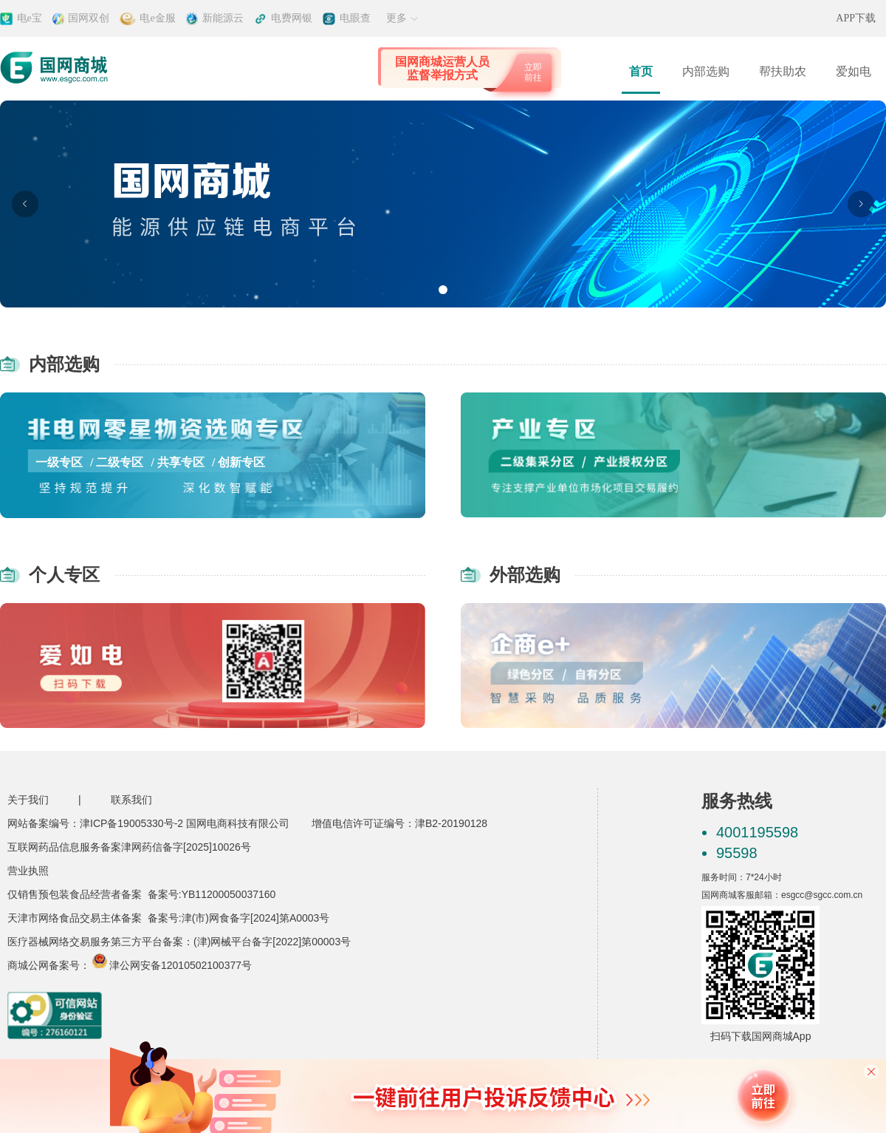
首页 (641, 71)
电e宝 (29, 18)
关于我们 (28, 800)
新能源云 (223, 18)
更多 (402, 18)
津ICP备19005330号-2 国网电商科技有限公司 (184, 823)
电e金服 (157, 18)
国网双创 (88, 18)
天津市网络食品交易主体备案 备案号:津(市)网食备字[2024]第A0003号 (168, 918)
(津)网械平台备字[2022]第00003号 (272, 941)
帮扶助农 (782, 71)
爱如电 (853, 71)
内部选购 (705, 71)
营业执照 (28, 871)
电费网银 (291, 18)
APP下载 (856, 18)
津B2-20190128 (451, 823)
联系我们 (131, 800)
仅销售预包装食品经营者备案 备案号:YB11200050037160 (141, 894)
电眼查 (355, 18)
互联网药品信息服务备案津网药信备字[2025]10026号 (129, 847)
